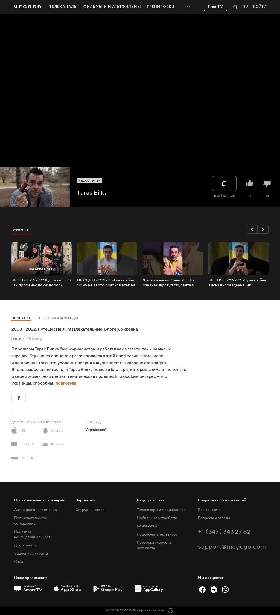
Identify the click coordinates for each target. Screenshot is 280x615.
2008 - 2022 (23, 329)
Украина (129, 329)
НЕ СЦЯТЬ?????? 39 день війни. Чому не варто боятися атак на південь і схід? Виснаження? (106, 283)
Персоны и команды (58, 318)
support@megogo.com (232, 546)
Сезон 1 (20, 230)
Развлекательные (84, 329)
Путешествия (51, 329)
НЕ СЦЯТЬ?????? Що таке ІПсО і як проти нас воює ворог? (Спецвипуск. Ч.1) (41, 283)
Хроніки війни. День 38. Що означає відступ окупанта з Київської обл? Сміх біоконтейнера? (168, 283)
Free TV (215, 6)
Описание (21, 318)
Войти (259, 7)
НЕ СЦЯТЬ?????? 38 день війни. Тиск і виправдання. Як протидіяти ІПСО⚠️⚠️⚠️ (237, 283)
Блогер (111, 329)
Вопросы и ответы (214, 518)
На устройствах (150, 500)
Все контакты (209, 509)
